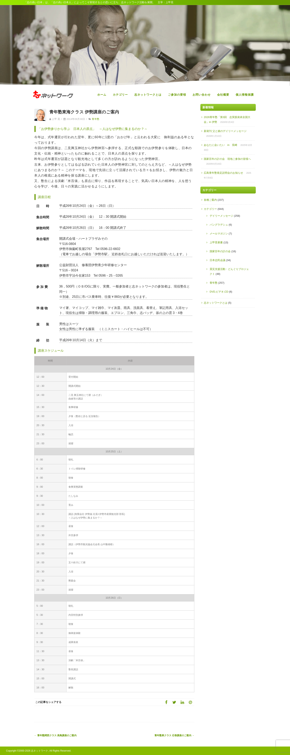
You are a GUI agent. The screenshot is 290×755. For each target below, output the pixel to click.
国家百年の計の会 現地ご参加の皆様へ (227, 158)
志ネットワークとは (148, 94)
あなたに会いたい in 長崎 (220, 144)
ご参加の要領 (177, 94)
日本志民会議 (217, 260)
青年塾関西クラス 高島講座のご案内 (55, 735)
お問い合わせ (202, 94)
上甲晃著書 (216, 242)
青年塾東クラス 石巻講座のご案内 (174, 735)
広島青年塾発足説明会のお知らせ (223, 172)
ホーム (101, 94)
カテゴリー (120, 94)
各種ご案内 (210, 199)
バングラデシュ (219, 224)
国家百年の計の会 (220, 251)
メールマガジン (219, 233)
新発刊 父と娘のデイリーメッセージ (225, 131)
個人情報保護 (245, 94)
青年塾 (95, 119)
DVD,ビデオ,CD (219, 291)
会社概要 (223, 94)
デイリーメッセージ (221, 215)
